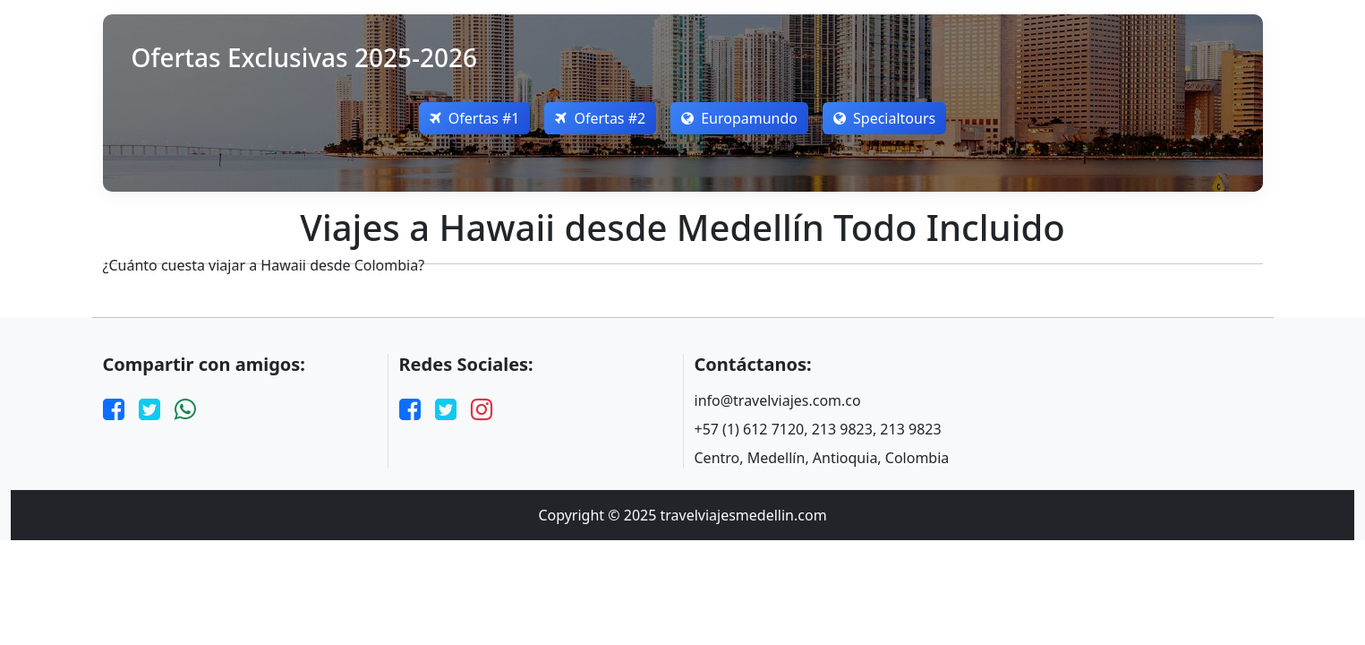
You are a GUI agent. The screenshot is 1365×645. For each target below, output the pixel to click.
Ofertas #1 (475, 118)
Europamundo (739, 118)
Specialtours (884, 118)
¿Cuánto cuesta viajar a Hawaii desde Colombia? (264, 265)
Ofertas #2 (600, 118)
